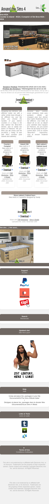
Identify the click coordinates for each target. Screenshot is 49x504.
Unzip (11, 396)
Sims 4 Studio (8, 176)
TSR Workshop (7, 174)
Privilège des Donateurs (12, 89)
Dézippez (7, 402)
